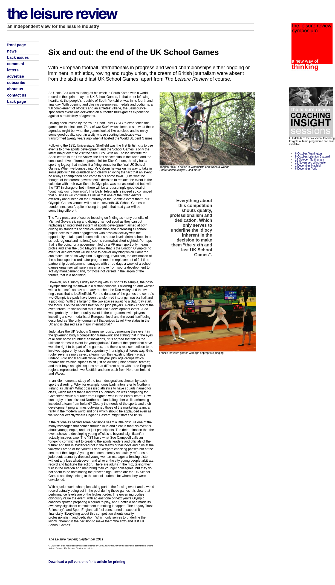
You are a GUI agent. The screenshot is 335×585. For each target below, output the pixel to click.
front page (16, 45)
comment (15, 64)
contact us (16, 95)
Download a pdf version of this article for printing (86, 562)
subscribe (16, 82)
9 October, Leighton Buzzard (312, 156)
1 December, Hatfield (307, 165)
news (12, 51)
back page (16, 101)
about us (15, 89)
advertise (15, 76)
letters (13, 70)
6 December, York (306, 168)
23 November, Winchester (311, 162)
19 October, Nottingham (309, 159)
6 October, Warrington (308, 153)
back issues (18, 57)
